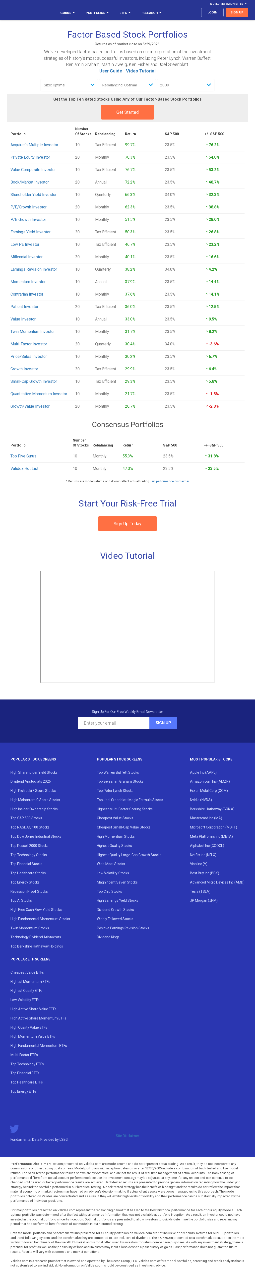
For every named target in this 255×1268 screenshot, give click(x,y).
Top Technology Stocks (28, 855)
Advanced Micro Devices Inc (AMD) (217, 882)
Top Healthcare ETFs (26, 1082)
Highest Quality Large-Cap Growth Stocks (129, 855)
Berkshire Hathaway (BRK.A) (212, 809)
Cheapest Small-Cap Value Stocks (123, 827)
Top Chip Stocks (109, 891)
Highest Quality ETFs (26, 991)
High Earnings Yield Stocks (117, 900)
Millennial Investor (26, 256)
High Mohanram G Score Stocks (35, 800)
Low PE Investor (24, 244)
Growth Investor (24, 369)
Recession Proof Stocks (29, 891)
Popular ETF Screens (30, 959)
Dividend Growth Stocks (115, 910)
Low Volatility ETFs (25, 1000)
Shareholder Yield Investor (33, 194)
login (212, 12)
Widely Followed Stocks (115, 919)
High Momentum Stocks (116, 836)
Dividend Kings (108, 937)
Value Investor (23, 319)
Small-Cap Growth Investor (33, 381)
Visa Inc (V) (198, 864)
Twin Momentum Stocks (29, 928)
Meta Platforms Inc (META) (211, 836)
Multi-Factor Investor (28, 344)
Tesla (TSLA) (200, 891)
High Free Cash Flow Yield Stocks (36, 910)
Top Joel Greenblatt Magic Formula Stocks (130, 800)
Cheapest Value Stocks (115, 818)
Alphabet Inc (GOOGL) (207, 846)
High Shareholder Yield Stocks (34, 772)
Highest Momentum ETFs (30, 982)
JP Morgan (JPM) (204, 900)
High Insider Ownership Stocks (34, 809)
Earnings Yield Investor (30, 232)
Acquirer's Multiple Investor (34, 144)
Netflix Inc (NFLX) (203, 855)
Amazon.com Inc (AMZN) (210, 781)
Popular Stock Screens (33, 759)
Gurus (67, 13)
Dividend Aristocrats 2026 (30, 781)
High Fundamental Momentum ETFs (38, 1046)
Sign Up (163, 722)
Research (151, 13)
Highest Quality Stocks (114, 846)
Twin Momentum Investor (32, 331)
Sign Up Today (127, 523)
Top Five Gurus (23, 456)
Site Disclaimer (127, 1136)
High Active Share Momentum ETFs (38, 1018)
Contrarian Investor (26, 294)
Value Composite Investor (33, 169)
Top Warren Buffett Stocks (118, 772)
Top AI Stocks (21, 900)
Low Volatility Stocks (113, 873)
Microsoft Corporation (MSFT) (213, 827)
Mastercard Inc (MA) (206, 818)
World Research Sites (228, 3)
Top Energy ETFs (23, 1091)
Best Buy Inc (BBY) (204, 873)
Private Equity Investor (30, 157)
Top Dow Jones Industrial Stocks (35, 836)
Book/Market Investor (29, 182)
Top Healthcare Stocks (28, 873)
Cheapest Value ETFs (27, 972)
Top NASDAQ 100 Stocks (30, 827)
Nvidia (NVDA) (201, 800)
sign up (237, 12)
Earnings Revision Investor (33, 269)
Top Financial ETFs (24, 1073)
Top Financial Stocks (26, 864)
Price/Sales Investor (28, 356)
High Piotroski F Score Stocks (33, 791)
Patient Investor (24, 306)
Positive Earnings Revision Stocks (123, 928)
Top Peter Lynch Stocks (115, 791)
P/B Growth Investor (28, 219)
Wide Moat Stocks (111, 864)
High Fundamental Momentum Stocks (40, 919)
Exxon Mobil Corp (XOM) (209, 791)
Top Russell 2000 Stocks (29, 846)
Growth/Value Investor (30, 406)
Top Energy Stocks (25, 882)
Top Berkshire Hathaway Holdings (36, 946)
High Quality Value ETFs (28, 1027)
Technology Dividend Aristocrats (35, 937)
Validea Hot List (24, 468)
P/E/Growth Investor (28, 207)
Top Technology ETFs (27, 1064)
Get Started (127, 112)
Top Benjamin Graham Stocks (120, 781)
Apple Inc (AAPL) (203, 772)
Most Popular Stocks (211, 759)
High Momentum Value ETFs (32, 1036)
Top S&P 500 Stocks (26, 818)
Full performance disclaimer (170, 481)
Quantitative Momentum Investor (38, 393)
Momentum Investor (28, 281)
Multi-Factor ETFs (24, 1055)
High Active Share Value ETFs (33, 1009)
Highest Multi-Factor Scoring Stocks (125, 809)
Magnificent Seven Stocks (117, 882)
